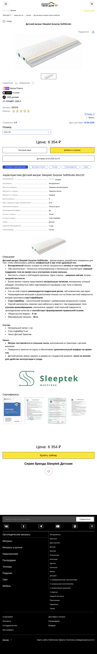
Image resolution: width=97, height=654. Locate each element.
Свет (5, 579)
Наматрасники (10, 554)
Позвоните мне (88, 10)
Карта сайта (42, 640)
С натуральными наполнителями (61, 584)
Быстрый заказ (25, 150)
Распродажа (9, 560)
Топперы (7, 566)
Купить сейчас (48, 455)
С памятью (54, 592)
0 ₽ (15, 123)
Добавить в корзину (72, 150)
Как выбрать (8, 630)
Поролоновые (55, 600)
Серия (85, 167)
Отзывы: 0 (89, 114)
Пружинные (54, 604)
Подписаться (85, 519)
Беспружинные (55, 534)
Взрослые (53, 539)
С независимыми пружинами (60, 588)
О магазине (8, 617)
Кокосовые (54, 559)
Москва (6, 640)
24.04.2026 (89, 123)
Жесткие (53, 551)
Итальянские (54, 555)
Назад (9, 21)
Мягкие (52, 571)
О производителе (70, 167)
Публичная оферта (56, 640)
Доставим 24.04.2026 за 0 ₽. (48, 159)
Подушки (7, 573)
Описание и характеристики (15, 167)
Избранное (26, 83)
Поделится (83, 32)
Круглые (53, 563)
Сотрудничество (10, 625)
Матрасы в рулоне (12, 547)
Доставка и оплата (38, 167)
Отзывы (55, 167)
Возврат (52, 625)
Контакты (7, 621)
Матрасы (7, 541)
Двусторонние (55, 543)
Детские (53, 547)
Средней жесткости (57, 596)
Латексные (54, 567)
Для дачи (53, 575)
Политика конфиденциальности (80, 640)
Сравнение (10, 83)
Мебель (7, 586)
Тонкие (52, 608)
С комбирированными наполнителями (63, 580)
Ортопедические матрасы (16, 534)
